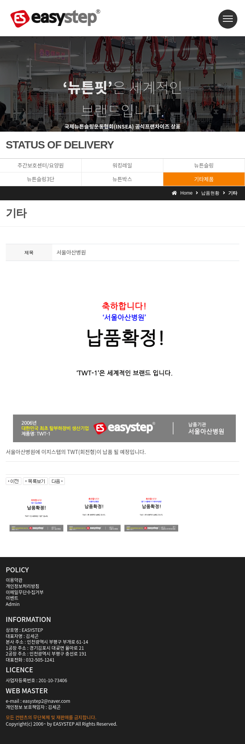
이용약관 (14, 580)
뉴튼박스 (122, 179)
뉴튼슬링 (204, 165)
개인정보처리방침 (22, 586)
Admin (12, 604)
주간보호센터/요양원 (41, 165)
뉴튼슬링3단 (40, 179)
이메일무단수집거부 (25, 592)
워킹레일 (122, 165)
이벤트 (12, 597)
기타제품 (204, 179)
